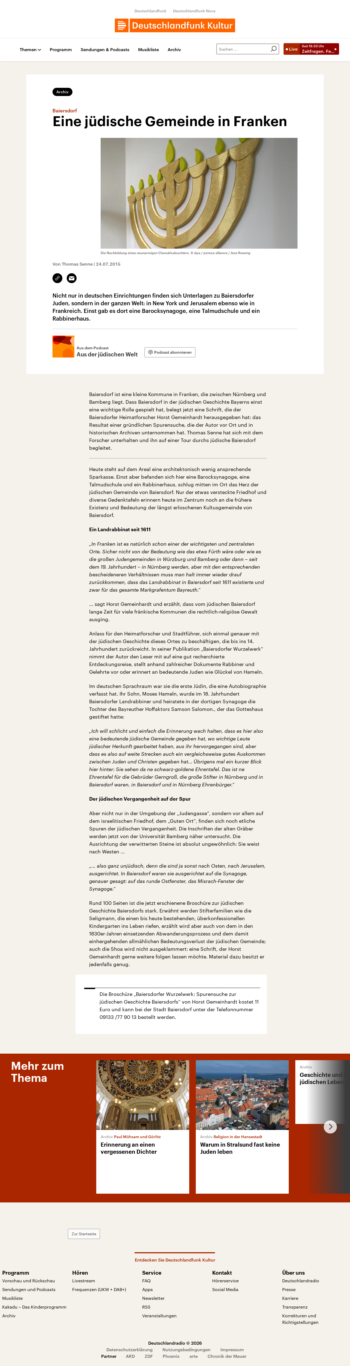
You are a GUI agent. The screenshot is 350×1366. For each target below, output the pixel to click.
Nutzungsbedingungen (186, 1349)
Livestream (83, 1280)
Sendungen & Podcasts (105, 49)
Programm (61, 49)
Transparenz (295, 1306)
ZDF (149, 1356)
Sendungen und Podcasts (29, 1289)
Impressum (232, 1349)
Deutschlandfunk (151, 10)
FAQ (146, 1280)
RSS (146, 1306)
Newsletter (153, 1298)
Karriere (290, 1298)
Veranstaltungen (159, 1315)
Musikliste (148, 49)
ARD (130, 1356)
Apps (147, 1289)
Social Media (225, 1289)
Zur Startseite (105, 1233)
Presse (289, 1289)
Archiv (174, 49)
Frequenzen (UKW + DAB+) (99, 1289)
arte (193, 1356)
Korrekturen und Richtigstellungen (300, 1319)
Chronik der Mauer (227, 1356)
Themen (28, 49)
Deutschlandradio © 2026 (175, 1342)
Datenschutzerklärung (129, 1349)
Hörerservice (225, 1280)
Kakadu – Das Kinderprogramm (34, 1306)
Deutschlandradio (300, 1280)
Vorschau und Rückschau (28, 1280)
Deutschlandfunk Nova (194, 10)
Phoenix (171, 1356)
